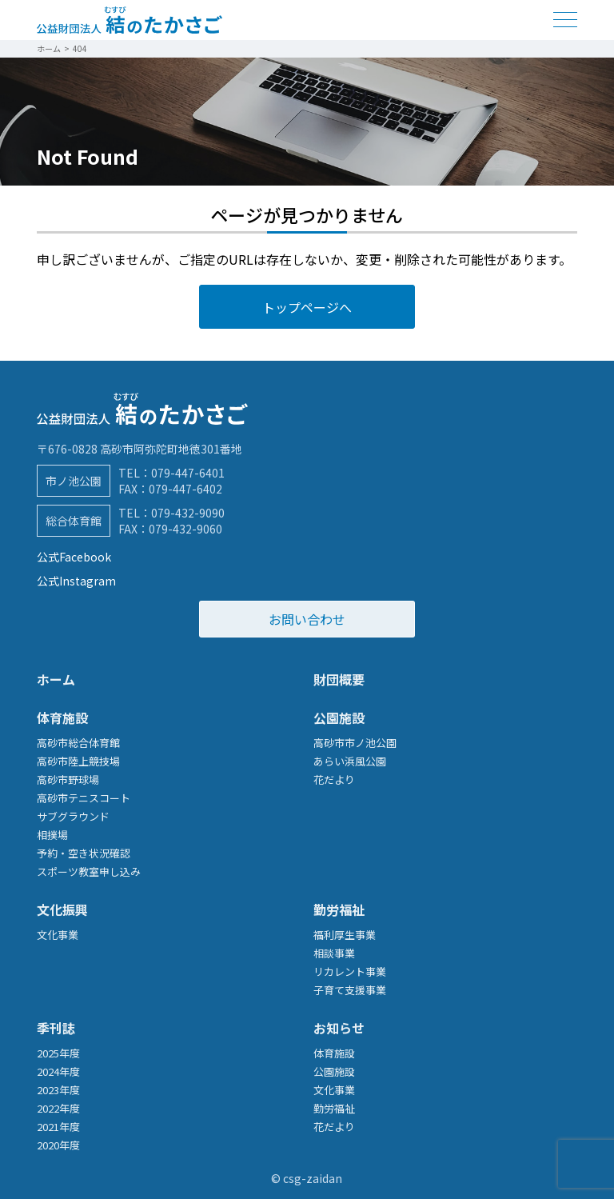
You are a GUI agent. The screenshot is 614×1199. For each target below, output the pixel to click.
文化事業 (57, 934)
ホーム (56, 679)
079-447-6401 (188, 473)
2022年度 (58, 1108)
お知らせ (339, 1027)
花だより (334, 779)
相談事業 (334, 953)
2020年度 (58, 1145)
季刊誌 (56, 1027)
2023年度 (58, 1089)
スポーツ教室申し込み (89, 871)
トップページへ (307, 307)
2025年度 (58, 1053)
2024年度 (58, 1071)
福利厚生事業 (344, 934)
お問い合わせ (307, 619)
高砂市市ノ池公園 (355, 742)
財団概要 (339, 679)
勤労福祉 (339, 909)
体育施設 (62, 717)
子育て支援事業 (349, 989)
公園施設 (339, 717)
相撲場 (52, 834)
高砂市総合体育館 (78, 742)
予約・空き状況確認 (83, 853)
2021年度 (58, 1126)
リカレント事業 (349, 971)
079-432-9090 (188, 513)
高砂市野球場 (68, 779)
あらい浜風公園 (349, 761)
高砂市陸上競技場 (78, 761)
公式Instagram (76, 581)
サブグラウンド (73, 816)
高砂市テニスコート (83, 797)
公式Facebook (74, 557)
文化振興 (62, 909)
